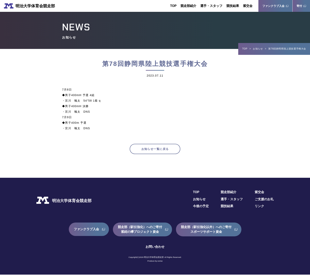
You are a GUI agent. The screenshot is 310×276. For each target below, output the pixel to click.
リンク (259, 207)
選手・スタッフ (211, 5)
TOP (173, 5)
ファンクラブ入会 (273, 5)
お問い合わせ (155, 248)
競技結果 (232, 5)
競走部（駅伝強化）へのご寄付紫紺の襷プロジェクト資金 (140, 231)
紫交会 (247, 5)
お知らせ (258, 48)
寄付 (299, 5)
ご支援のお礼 (264, 200)
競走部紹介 (188, 5)
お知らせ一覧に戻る (155, 149)
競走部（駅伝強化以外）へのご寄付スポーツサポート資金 (206, 231)
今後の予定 (201, 207)
